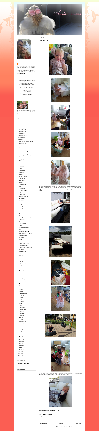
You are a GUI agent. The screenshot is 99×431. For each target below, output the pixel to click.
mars (20, 345)
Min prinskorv (22, 268)
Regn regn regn (22, 263)
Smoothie (21, 276)
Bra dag (21, 206)
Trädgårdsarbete (23, 331)
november (21, 131)
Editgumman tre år (23, 143)
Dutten (20, 274)
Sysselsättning (22, 184)
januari (21, 349)
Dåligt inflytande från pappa (25, 155)
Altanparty (21, 172)
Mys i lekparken (22, 202)
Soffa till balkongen (23, 196)
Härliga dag (21, 145)
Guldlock (21, 160)
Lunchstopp (21, 297)
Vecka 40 (21, 211)
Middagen (21, 237)
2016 (19, 120)
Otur (20, 241)
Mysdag (21, 208)
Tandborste (21, 249)
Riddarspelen (22, 219)
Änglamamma (21, 64)
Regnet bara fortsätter (24, 243)
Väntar (20, 225)
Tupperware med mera (24, 231)
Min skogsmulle (22, 281)
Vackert (20, 303)
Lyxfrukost (21, 153)
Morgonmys (21, 323)
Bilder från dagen (23, 293)
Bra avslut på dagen (23, 245)
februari (21, 347)
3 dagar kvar (22, 204)
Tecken (20, 283)
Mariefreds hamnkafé (24, 227)
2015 (19, 122)
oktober (21, 133)
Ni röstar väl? (22, 313)
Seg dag (21, 261)
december (21, 129)
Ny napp (21, 319)
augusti (21, 137)
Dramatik (21, 266)
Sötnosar (21, 333)
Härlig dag (21, 158)
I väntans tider (22, 259)
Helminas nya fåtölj (23, 151)
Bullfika (20, 168)
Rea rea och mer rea (23, 156)
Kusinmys (21, 182)
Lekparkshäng (22, 178)
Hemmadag (21, 166)
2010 (19, 353)
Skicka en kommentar (46, 416)
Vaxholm (21, 287)
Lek (20, 147)
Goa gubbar (21, 336)
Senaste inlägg (43, 423)
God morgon (22, 198)
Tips (20, 229)
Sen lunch (21, 327)
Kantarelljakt (22, 279)
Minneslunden (22, 170)
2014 (19, 124)
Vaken (20, 210)
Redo (20, 253)
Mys (20, 162)
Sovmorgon (21, 311)
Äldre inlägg (78, 423)
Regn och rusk (22, 309)
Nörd (20, 186)
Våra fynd (21, 317)
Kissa (20, 334)
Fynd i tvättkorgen (23, 213)
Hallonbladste (22, 325)
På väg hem (21, 295)
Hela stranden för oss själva (25, 247)
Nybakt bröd (22, 194)
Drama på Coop (22, 329)
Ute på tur (21, 255)
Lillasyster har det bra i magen (26, 141)
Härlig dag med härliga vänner (26, 217)
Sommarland (22, 180)
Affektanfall (21, 257)
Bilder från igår (22, 285)
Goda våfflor (22, 200)
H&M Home (21, 164)
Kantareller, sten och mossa (25, 233)
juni (20, 339)
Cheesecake (22, 307)
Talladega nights (22, 251)
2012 (19, 128)
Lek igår (21, 264)
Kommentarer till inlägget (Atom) (64, 426)
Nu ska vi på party (23, 176)
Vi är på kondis (22, 321)
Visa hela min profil (21, 73)
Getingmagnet (22, 188)
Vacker (20, 239)
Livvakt (20, 305)
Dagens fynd (22, 215)
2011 (19, 351)
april (20, 343)
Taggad (20, 221)
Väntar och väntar (23, 235)
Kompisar (21, 174)
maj (20, 341)
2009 (19, 355)
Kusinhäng (21, 315)
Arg (20, 192)
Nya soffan (21, 149)
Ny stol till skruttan (23, 190)
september (21, 135)
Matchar (21, 289)
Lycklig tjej (21, 301)
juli (20, 139)
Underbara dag (22, 223)
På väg (20, 299)
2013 (19, 126)
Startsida (61, 423)
